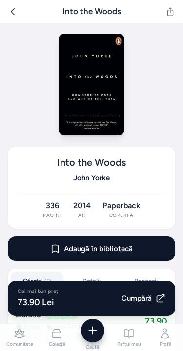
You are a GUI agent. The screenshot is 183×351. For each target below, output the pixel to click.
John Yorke (91, 178)
